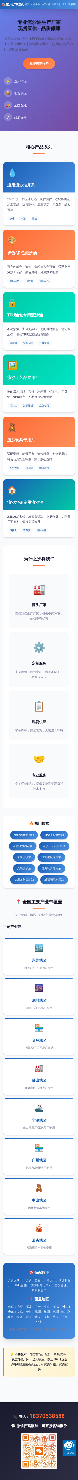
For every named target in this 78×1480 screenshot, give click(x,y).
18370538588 (47, 1416)
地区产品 (46, 4)
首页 (27, 4)
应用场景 (56, 4)
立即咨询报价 (39, 63)
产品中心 (35, 4)
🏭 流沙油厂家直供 (13, 4)
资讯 (64, 4)
